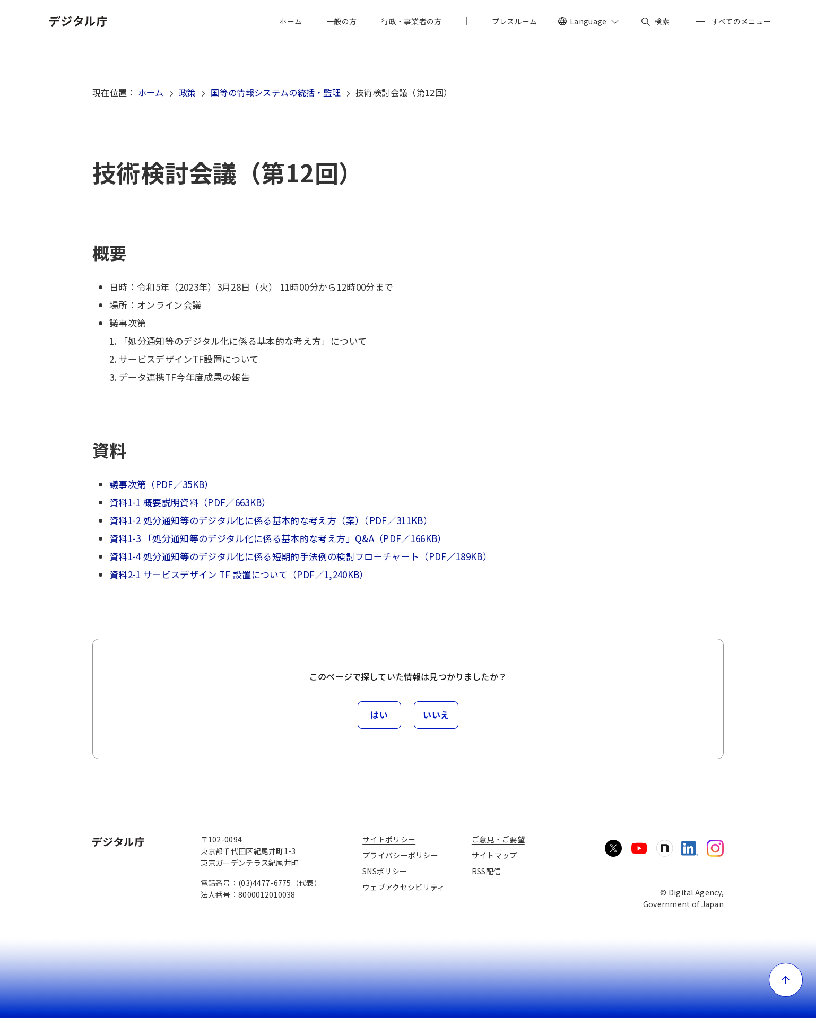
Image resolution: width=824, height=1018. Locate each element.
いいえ (436, 714)
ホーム (151, 92)
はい (379, 714)
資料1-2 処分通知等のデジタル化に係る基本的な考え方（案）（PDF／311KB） (270, 520)
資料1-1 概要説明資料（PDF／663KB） (190, 502)
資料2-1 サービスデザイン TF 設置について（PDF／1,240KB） (239, 574)
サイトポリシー (388, 839)
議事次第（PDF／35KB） (161, 484)
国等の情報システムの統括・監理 (276, 92)
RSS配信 (486, 871)
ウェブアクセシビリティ (403, 887)
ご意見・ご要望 (498, 839)
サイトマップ (494, 855)
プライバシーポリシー (400, 855)
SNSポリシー (384, 871)
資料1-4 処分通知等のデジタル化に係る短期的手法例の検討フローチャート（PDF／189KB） (300, 556)
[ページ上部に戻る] (786, 980)
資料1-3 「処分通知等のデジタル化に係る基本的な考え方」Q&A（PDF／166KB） (278, 538)
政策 (187, 92)
